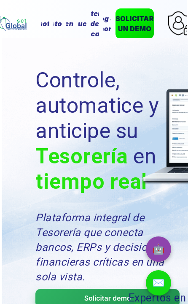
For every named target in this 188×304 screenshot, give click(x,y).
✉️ (158, 282)
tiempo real (91, 181)
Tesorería (81, 156)
